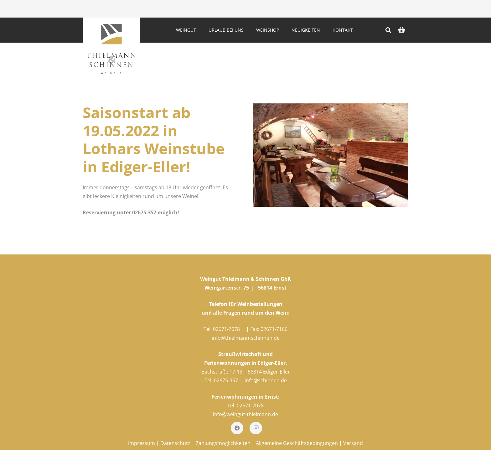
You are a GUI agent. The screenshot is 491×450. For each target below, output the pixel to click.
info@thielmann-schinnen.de (246, 337)
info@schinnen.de (266, 380)
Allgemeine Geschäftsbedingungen (297, 443)
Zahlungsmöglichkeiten (223, 443)
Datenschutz (175, 443)
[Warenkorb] (401, 30)
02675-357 (226, 380)
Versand (353, 443)
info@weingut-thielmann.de (245, 414)
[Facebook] (237, 428)
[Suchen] (388, 30)
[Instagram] (256, 428)
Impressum (141, 443)
